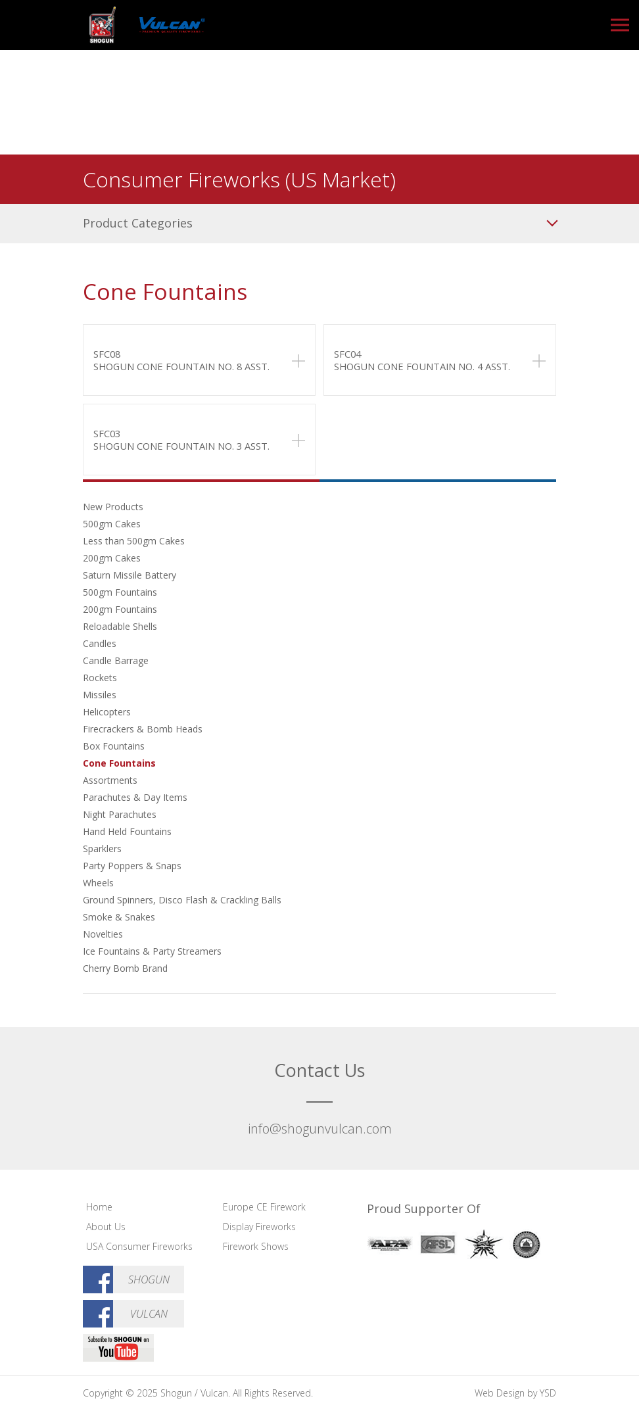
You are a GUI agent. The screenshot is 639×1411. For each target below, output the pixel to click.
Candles (99, 643)
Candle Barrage (116, 660)
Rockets (100, 677)
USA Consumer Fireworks (139, 1246)
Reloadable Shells (120, 626)
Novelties (103, 934)
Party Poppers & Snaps (132, 865)
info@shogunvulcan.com (320, 1128)
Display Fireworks (259, 1226)
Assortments (110, 780)
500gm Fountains (120, 592)
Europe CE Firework (264, 1207)
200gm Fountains (120, 609)
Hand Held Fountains (127, 831)
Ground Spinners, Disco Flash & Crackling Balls (182, 900)
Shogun (149, 1279)
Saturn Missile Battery (129, 575)
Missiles (99, 694)
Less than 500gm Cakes (134, 541)
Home (99, 1207)
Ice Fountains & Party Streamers (152, 951)
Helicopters (107, 712)
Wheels (98, 882)
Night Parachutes (119, 814)
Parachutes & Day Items (135, 797)
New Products (113, 506)
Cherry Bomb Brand (125, 968)
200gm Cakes (112, 558)
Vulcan (149, 1313)
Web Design (500, 1393)
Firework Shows (256, 1246)
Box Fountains (114, 746)
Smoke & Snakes (119, 917)
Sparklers (102, 848)
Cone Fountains (119, 763)
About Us (106, 1226)
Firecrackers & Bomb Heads (142, 729)
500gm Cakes (112, 523)
